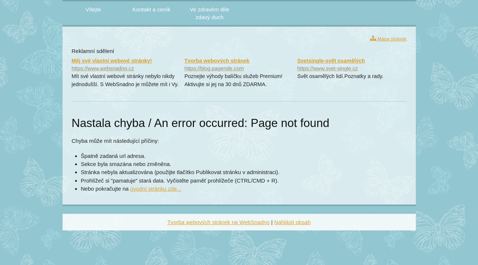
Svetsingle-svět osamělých (352, 65)
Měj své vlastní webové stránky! (126, 65)
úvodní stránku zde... (155, 189)
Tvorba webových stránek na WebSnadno (218, 222)
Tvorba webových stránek (239, 65)
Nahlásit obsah (292, 222)
